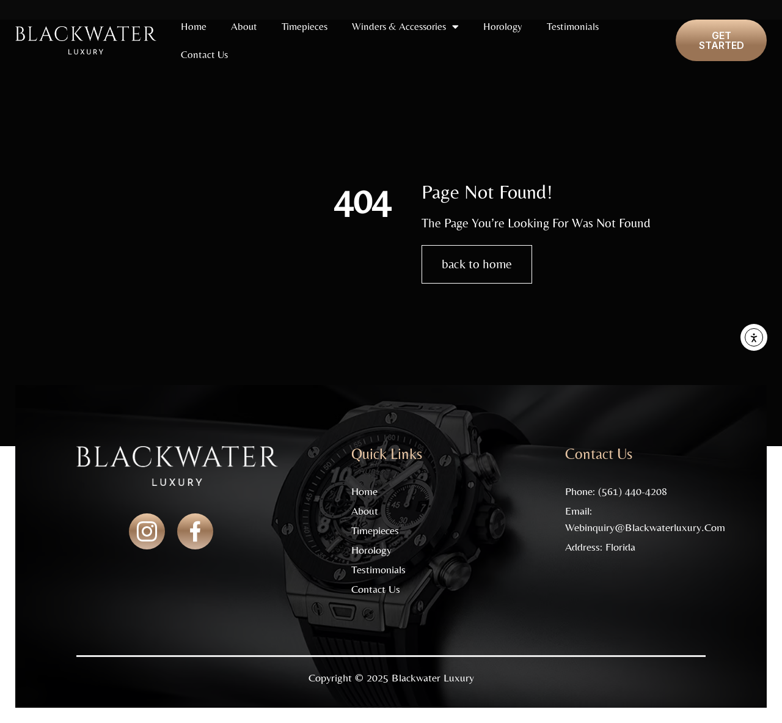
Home (193, 26)
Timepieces (304, 26)
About (244, 26)
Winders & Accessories (405, 26)
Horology (502, 26)
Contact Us (204, 54)
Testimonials (573, 26)
